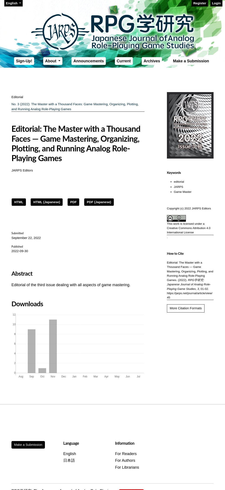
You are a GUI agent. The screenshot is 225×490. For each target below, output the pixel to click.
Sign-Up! (24, 61)
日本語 (69, 460)
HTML (18, 202)
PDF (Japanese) (99, 202)
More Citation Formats (186, 308)
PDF (73, 202)
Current (124, 61)
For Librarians (127, 467)
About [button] (51, 61)
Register (199, 3)
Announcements (88, 61)
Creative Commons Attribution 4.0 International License (189, 230)
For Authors (125, 460)
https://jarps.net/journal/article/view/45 (189, 295)
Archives (152, 61)
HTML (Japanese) (46, 202)
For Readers (126, 454)
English (14, 3)
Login (216, 3)
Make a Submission (191, 61)
